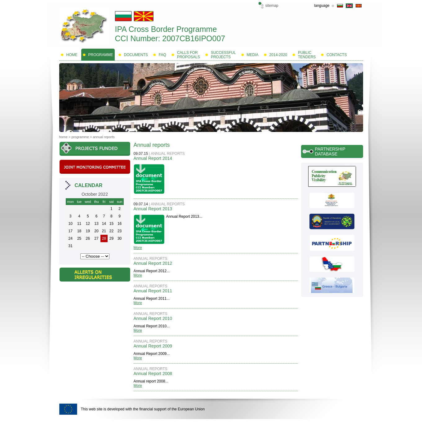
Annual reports (103, 137)
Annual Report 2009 (153, 345)
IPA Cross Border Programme (166, 29)
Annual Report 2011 (153, 290)
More (138, 248)
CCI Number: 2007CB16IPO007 (170, 38)
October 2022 (95, 194)
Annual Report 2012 (153, 263)
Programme (80, 137)
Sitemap (271, 5)
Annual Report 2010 (153, 318)
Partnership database (330, 151)
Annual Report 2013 (153, 208)
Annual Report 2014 (153, 158)
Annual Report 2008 (153, 373)
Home (63, 137)
